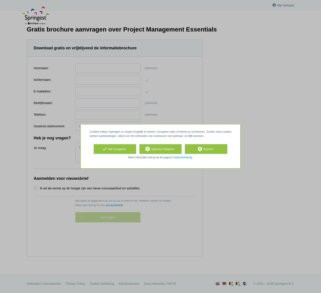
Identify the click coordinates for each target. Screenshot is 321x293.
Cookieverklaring (182, 157)
